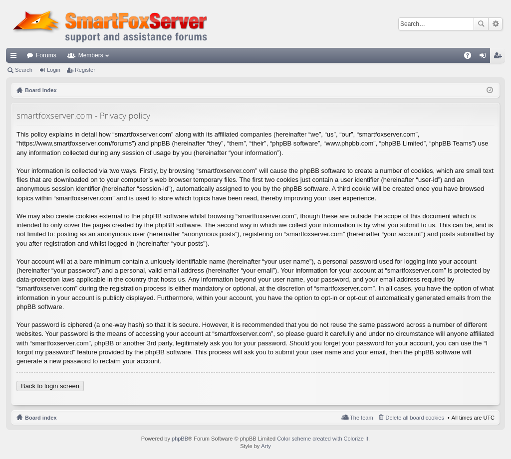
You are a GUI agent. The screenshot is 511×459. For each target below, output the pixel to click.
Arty (266, 446)
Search (481, 24)
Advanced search (495, 24)
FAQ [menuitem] (471, 57)
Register (85, 70)
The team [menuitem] (361, 418)
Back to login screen (50, 386)
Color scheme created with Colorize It (322, 439)
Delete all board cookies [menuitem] (415, 418)
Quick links (15, 57)
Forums (46, 55)
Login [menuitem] (485, 57)
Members (90, 55)
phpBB (180, 439)
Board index (41, 418)
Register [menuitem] (500, 57)
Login (53, 70)
